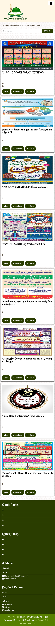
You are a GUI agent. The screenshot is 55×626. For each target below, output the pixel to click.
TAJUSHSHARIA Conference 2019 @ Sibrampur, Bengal (27, 360)
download (17, 91)
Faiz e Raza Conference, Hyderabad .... (23, 415)
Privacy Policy (13, 616)
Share (30, 91)
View (6, 91)
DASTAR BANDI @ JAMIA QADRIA (23, 244)
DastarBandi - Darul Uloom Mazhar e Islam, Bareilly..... (27, 474)
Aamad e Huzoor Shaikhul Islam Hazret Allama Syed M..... (27, 131)
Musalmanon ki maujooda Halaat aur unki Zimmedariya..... (27, 303)
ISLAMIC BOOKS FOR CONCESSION (23, 72)
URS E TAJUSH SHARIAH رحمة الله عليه (25, 186)
